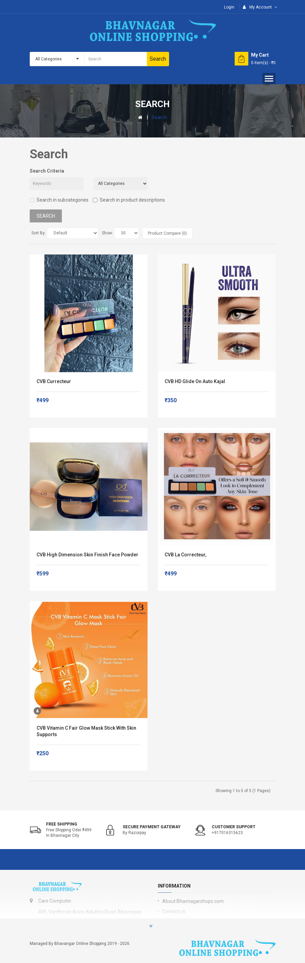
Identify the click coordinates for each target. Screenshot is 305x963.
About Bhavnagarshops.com (193, 901)
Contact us (173, 911)
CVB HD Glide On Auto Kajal (195, 381)
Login (229, 7)
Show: (107, 233)
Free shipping (61, 824)
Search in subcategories (59, 200)
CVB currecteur (54, 381)
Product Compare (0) (167, 233)
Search (159, 117)
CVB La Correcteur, (185, 554)
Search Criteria (47, 171)
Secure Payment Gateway (152, 827)
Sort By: (38, 233)
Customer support (233, 827)
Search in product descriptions (129, 200)
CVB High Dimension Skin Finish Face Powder (87, 554)
